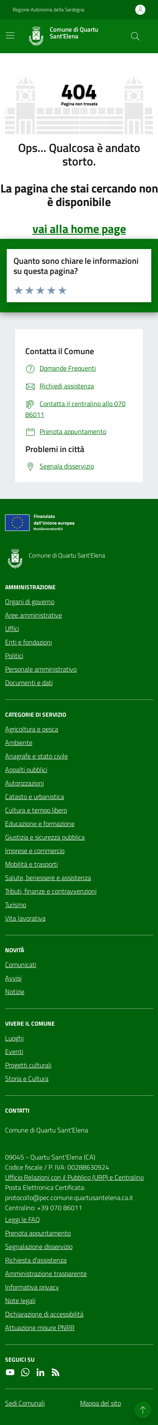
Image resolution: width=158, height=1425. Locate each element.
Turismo (15, 904)
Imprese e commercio (34, 850)
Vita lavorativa (25, 918)
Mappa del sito (100, 1403)
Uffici (12, 628)
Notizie (14, 991)
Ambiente (18, 742)
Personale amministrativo (41, 669)
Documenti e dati (29, 682)
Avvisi (13, 978)
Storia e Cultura (26, 1078)
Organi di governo (29, 601)
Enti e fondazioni (28, 642)
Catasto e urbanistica (34, 796)
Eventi (14, 1051)
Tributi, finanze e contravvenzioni (50, 891)
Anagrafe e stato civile (36, 756)
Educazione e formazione (40, 823)
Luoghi (14, 1038)
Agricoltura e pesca (31, 729)
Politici (14, 655)
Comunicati (20, 964)
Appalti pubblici (26, 769)
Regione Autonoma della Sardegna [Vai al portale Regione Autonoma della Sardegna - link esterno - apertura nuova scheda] (48, 10)
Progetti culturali (28, 1065)
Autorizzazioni (24, 783)
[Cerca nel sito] (135, 36)
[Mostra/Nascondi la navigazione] (10, 35)
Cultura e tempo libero (36, 810)
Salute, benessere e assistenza (48, 877)
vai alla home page (79, 229)
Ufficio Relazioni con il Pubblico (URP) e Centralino (74, 1177)
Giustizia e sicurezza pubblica (45, 837)
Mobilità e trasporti (31, 864)
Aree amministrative (33, 615)
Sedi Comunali (25, 1403)
